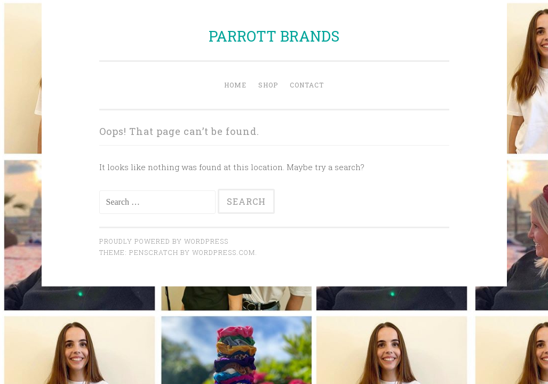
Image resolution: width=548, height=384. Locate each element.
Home (235, 85)
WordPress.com (223, 252)
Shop (268, 85)
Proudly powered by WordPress (163, 241)
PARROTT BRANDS (274, 36)
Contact (307, 85)
